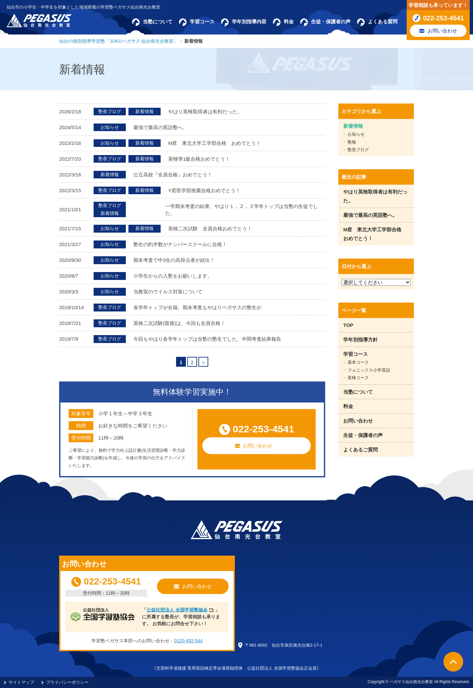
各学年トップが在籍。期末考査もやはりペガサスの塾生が (197, 307)
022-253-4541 (263, 429)
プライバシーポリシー (67, 682)
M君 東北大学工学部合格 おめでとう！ (214, 143)
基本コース (358, 362)
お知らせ (356, 134)
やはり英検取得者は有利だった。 (205, 111)
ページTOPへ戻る (453, 662)
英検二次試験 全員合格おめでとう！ (210, 228)
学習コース (355, 354)
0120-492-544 (188, 640)
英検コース (358, 377)
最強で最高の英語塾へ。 (160, 127)
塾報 (352, 142)
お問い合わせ (257, 445)
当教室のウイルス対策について (167, 291)
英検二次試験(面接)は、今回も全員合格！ (179, 323)
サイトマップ (21, 682)
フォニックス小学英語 (369, 370)
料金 (348, 406)
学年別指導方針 (360, 339)
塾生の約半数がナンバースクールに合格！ (180, 244)
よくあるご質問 (360, 449)
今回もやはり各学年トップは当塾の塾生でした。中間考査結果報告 (207, 339)
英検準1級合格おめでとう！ (199, 159)
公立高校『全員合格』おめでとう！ (172, 174)
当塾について (358, 392)
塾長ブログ (358, 149)
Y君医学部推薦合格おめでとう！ (204, 190)
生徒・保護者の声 (363, 435)
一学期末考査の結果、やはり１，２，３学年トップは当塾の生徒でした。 (241, 209)
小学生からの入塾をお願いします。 (172, 276)
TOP (348, 325)
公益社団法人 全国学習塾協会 (177, 609)
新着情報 (353, 126)
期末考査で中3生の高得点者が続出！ (174, 260)
